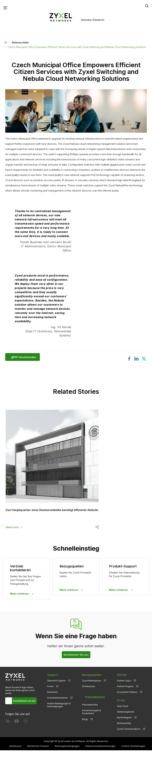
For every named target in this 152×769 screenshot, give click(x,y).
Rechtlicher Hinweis (38, 764)
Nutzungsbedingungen (67, 764)
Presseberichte (90, 719)
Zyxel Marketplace (91, 699)
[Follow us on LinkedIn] (8, 740)
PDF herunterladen (25, 359)
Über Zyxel (122, 724)
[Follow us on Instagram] (25, 740)
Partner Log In (124, 699)
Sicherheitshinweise (57, 716)
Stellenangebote (125, 730)
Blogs (85, 733)
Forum (50, 705)
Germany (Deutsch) (92, 21)
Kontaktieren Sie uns (76, 673)
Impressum (15, 764)
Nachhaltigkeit (124, 736)
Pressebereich (91, 713)
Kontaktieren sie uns (24, 719)
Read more (12, 546)
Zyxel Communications (128, 747)
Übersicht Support (56, 699)
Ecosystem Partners (127, 710)
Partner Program (125, 705)
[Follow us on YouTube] (16, 740)
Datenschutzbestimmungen (101, 764)
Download (52, 710)
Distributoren (88, 705)
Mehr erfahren (19, 612)
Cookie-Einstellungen (133, 764)
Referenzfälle (124, 742)
